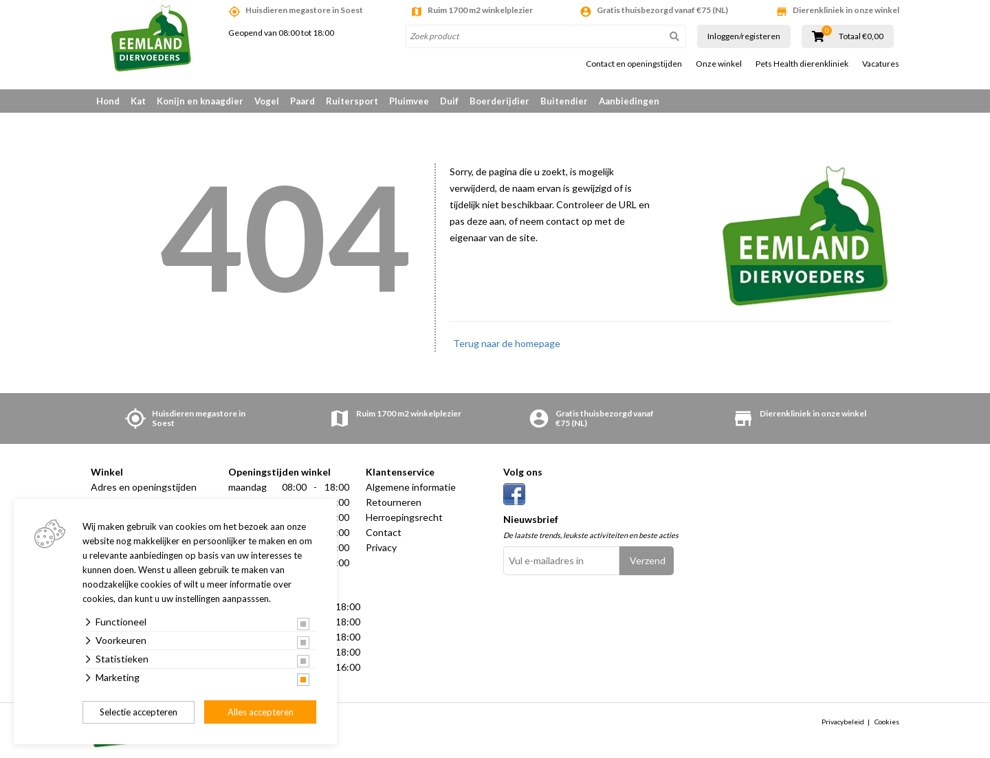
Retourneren (393, 502)
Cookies (886, 722)
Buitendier (564, 101)
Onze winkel (719, 64)
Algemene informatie (411, 487)
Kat (138, 101)
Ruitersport (352, 101)
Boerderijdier (499, 101)
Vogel (266, 101)
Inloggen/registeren (743, 36)
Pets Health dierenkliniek (802, 64)
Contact (384, 532)
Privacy (381, 547)
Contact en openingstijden (634, 64)
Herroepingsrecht (404, 517)
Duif (449, 101)
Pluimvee (409, 101)
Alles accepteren (261, 711)
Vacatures (880, 64)
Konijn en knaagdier (200, 101)
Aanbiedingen (629, 101)
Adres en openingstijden (144, 487)
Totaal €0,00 (861, 36)
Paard (302, 101)
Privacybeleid (843, 722)
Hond (108, 101)
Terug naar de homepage (506, 343)
